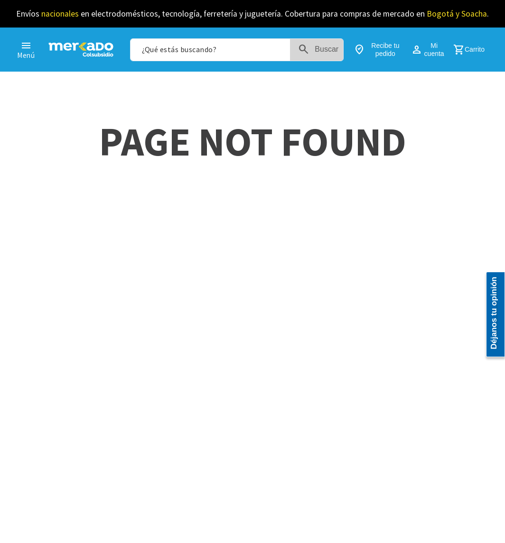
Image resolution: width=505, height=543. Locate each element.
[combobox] (237, 49)
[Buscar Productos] (320, 50)
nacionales (60, 14)
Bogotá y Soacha (457, 14)
